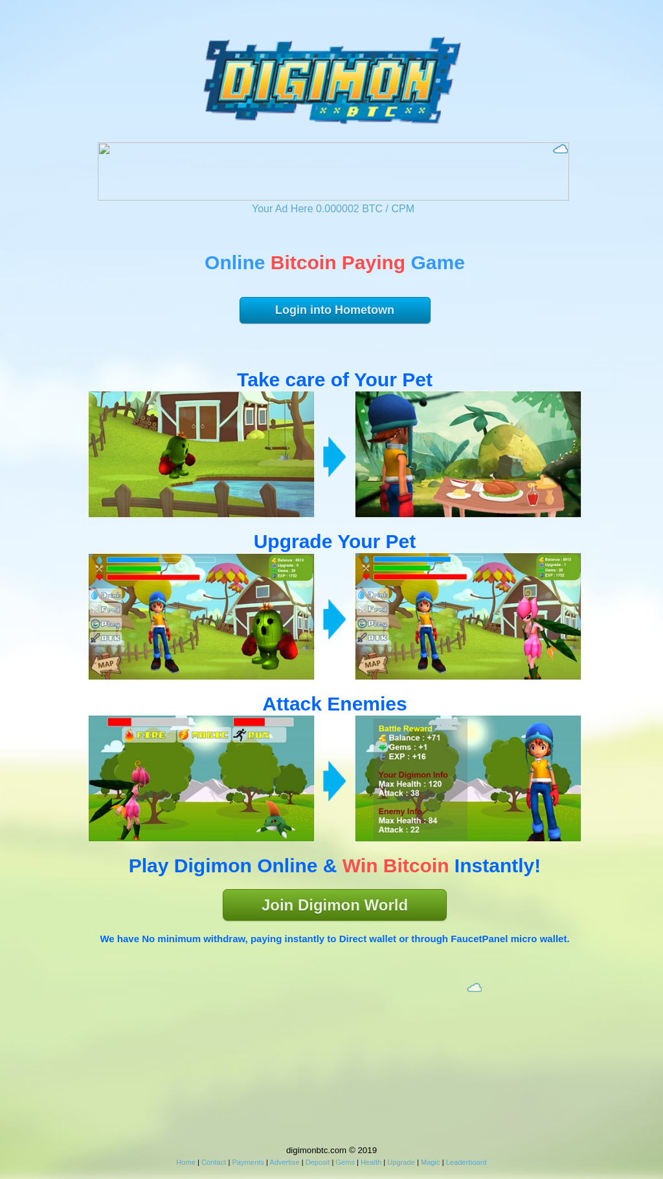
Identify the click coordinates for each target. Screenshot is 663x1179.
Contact (213, 1162)
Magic (430, 1162)
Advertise (284, 1162)
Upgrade (401, 1162)
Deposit (318, 1162)
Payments (248, 1162)
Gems (345, 1162)
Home (186, 1162)
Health (371, 1162)
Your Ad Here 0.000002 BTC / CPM (333, 208)
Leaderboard (466, 1162)
